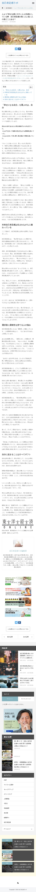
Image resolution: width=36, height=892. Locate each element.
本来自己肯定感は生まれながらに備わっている (18, 93)
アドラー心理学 (8, 785)
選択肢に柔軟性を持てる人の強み (15, 97)
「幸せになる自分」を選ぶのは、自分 (17, 90)
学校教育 (6, 808)
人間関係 (6, 799)
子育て (6, 803)
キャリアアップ (8, 789)
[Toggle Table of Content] (30, 87)
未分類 (6, 813)
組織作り (6, 817)
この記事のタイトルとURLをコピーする (18, 55)
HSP (5, 780)
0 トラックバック (26, 698)
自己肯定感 (12, 21)
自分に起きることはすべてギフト (15, 99)
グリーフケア (8, 794)
